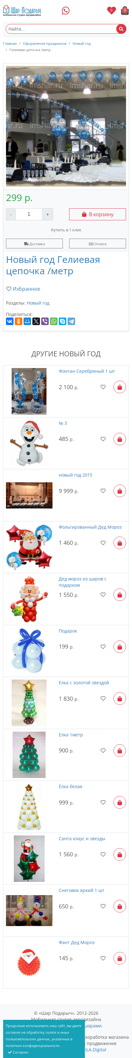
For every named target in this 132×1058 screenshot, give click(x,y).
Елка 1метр (71, 735)
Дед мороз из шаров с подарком (83, 582)
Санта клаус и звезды (82, 838)
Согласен (18, 1052)
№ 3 (63, 423)
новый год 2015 (75, 475)
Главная (10, 43)
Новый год (82, 43)
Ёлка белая (70, 786)
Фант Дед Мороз (77, 942)
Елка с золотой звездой (84, 683)
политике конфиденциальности (32, 1045)
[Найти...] (66, 29)
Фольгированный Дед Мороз (90, 527)
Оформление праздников (44, 43)
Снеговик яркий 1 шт (81, 890)
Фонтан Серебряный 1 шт (87, 371)
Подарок (68, 631)
